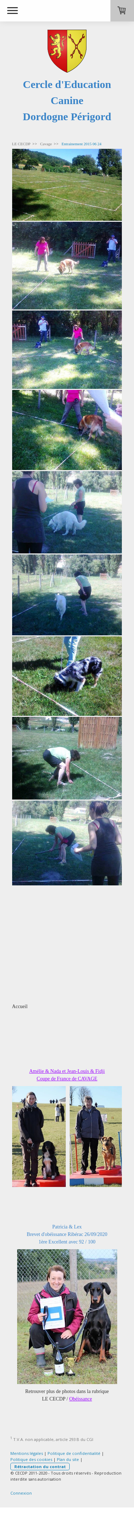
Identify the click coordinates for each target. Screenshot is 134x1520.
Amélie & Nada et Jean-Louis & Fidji (67, 1071)
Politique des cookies (31, 1459)
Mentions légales (26, 1453)
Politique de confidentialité (74, 1453)
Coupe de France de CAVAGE (67, 1078)
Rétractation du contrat (40, 1466)
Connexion (21, 1493)
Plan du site (68, 1459)
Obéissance (80, 1399)
